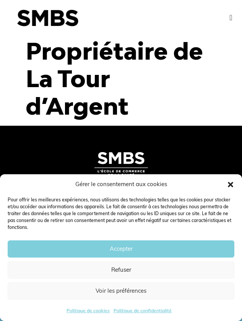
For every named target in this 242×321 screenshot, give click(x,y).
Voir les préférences (121, 290)
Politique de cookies (88, 310)
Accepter (121, 248)
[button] (230, 184)
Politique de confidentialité (143, 310)
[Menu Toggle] (230, 17)
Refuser (121, 269)
